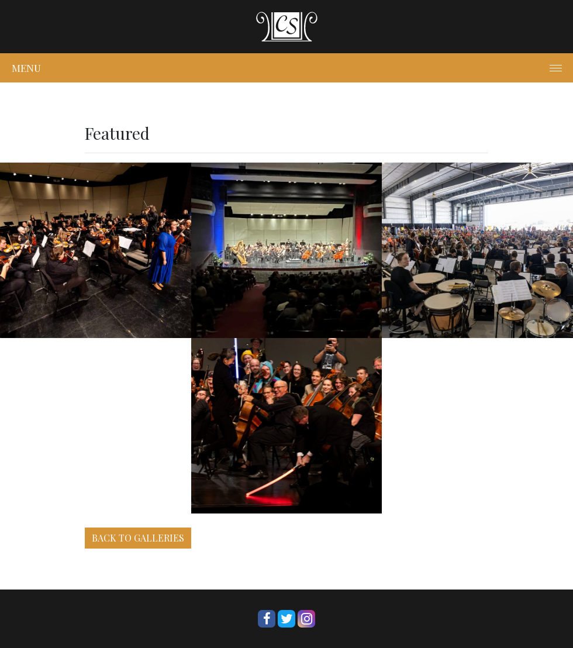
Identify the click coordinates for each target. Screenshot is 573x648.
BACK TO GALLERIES (138, 538)
